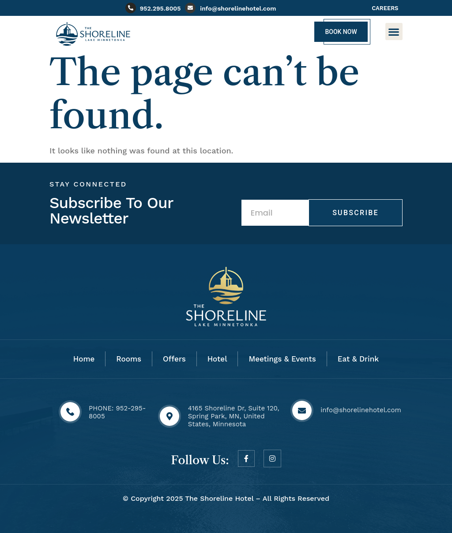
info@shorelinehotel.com (238, 8)
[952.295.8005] (130, 8)
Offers (174, 358)
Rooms (128, 358)
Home (84, 358)
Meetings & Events (282, 358)
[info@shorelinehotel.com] (190, 8)
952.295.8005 (160, 8)
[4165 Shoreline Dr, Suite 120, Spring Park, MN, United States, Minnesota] (169, 416)
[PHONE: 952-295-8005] (70, 411)
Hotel (217, 358)
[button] (394, 31)
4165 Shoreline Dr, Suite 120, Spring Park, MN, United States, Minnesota (233, 416)
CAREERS (385, 8)
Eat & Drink (358, 358)
